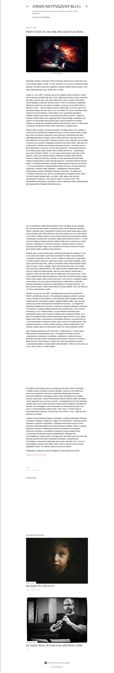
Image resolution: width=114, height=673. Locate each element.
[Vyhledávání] (86, 6)
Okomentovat (35, 590)
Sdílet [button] (27, 467)
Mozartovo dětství (40, 586)
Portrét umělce (35, 470)
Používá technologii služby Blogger (57, 663)
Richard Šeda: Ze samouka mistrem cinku (54, 645)
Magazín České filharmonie (36, 455)
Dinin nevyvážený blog (57, 6)
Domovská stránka (41, 17)
